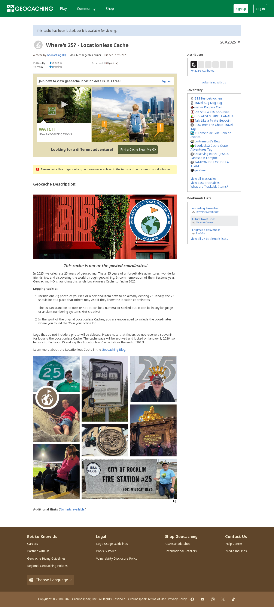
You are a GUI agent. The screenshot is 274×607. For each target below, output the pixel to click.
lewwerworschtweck (207, 211)
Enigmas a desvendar (206, 230)
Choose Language (50, 580)
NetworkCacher (204, 222)
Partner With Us (38, 551)
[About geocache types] (38, 45)
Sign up (241, 9)
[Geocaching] (30, 8)
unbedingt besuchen (205, 208)
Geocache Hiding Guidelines (46, 558)
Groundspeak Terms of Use (147, 599)
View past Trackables (205, 183)
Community (86, 8)
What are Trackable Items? (209, 186)
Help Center (234, 544)
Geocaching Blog (113, 349)
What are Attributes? (203, 70)
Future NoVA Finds (204, 219)
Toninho (200, 233)
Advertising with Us (214, 82)
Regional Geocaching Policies (47, 566)
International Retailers (181, 551)
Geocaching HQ (56, 55)
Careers (32, 544)
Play (63, 8)
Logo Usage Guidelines (112, 544)
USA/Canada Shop (178, 544)
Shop (110, 8)
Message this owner (88, 55)
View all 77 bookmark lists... (209, 239)
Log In (260, 9)
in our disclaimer (159, 169)
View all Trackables (203, 179)
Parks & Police (106, 551)
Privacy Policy (177, 599)
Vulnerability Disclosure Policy (116, 558)
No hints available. (72, 509)
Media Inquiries (236, 551)
